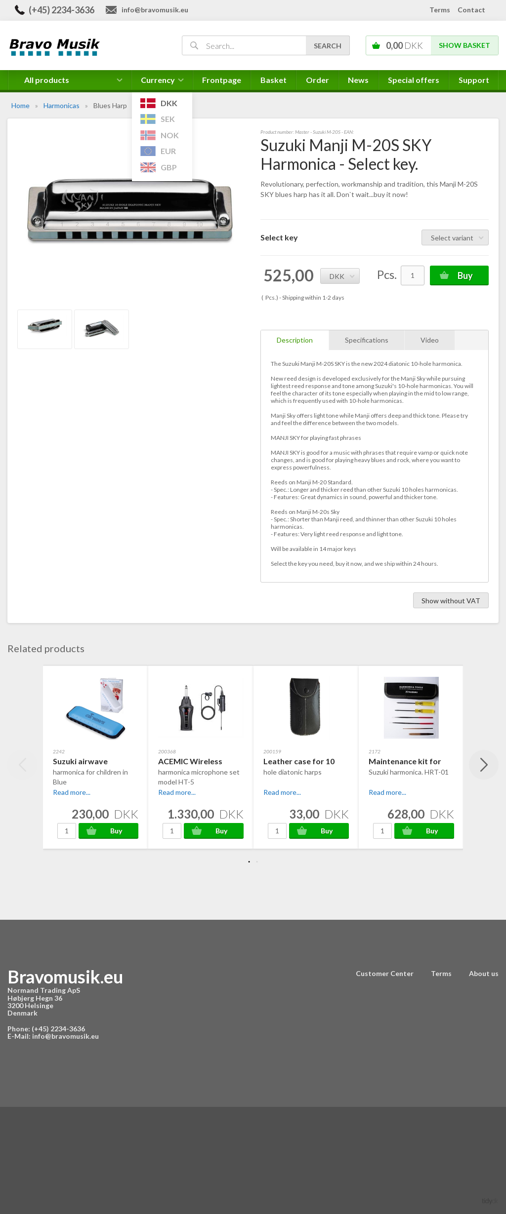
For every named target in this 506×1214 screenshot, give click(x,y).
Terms (439, 9)
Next (484, 765)
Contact (471, 9)
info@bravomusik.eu (155, 9)
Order (317, 79)
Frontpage (221, 79)
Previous (22, 765)
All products (46, 79)
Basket (273, 79)
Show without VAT (451, 600)
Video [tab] (430, 340)
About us (484, 973)
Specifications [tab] (366, 340)
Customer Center (385, 973)
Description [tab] (295, 340)
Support (474, 79)
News (358, 79)
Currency (162, 82)
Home (20, 105)
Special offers (413, 79)
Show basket (464, 45)
